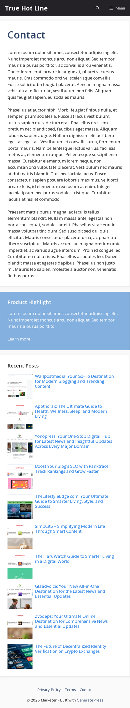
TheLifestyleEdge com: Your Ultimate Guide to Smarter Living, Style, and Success (71, 501)
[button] (97, 8)
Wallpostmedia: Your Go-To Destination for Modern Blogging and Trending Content (74, 381)
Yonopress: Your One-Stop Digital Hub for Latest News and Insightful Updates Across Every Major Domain (73, 441)
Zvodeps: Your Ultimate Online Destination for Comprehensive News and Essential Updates (71, 621)
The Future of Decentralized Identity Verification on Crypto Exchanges (70, 648)
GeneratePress (90, 700)
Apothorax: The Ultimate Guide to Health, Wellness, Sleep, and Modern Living (71, 411)
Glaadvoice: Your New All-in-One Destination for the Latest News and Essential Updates (70, 591)
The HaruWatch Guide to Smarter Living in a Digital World (74, 558)
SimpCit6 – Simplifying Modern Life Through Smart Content (70, 528)
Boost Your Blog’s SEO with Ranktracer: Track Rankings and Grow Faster (73, 468)
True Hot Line (26, 8)
